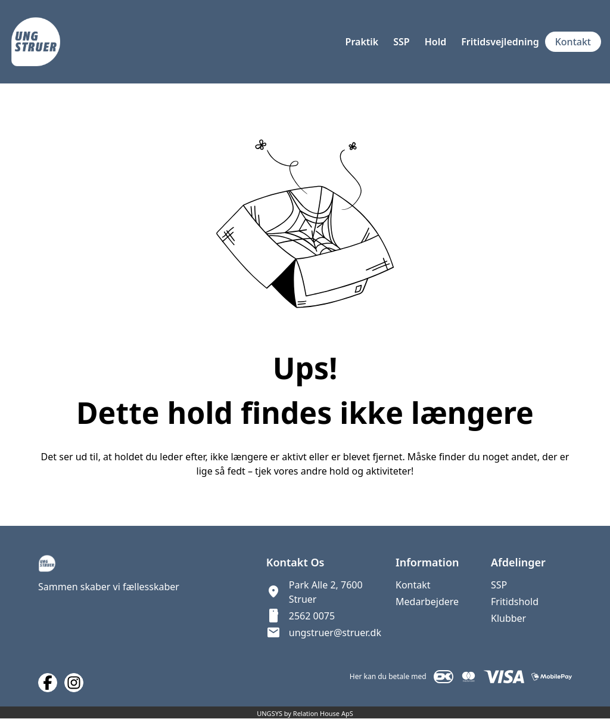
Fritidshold (515, 601)
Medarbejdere (427, 601)
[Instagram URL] (73, 682)
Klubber (508, 618)
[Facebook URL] (47, 682)
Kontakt (413, 584)
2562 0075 (312, 615)
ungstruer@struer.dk (335, 632)
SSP (499, 584)
